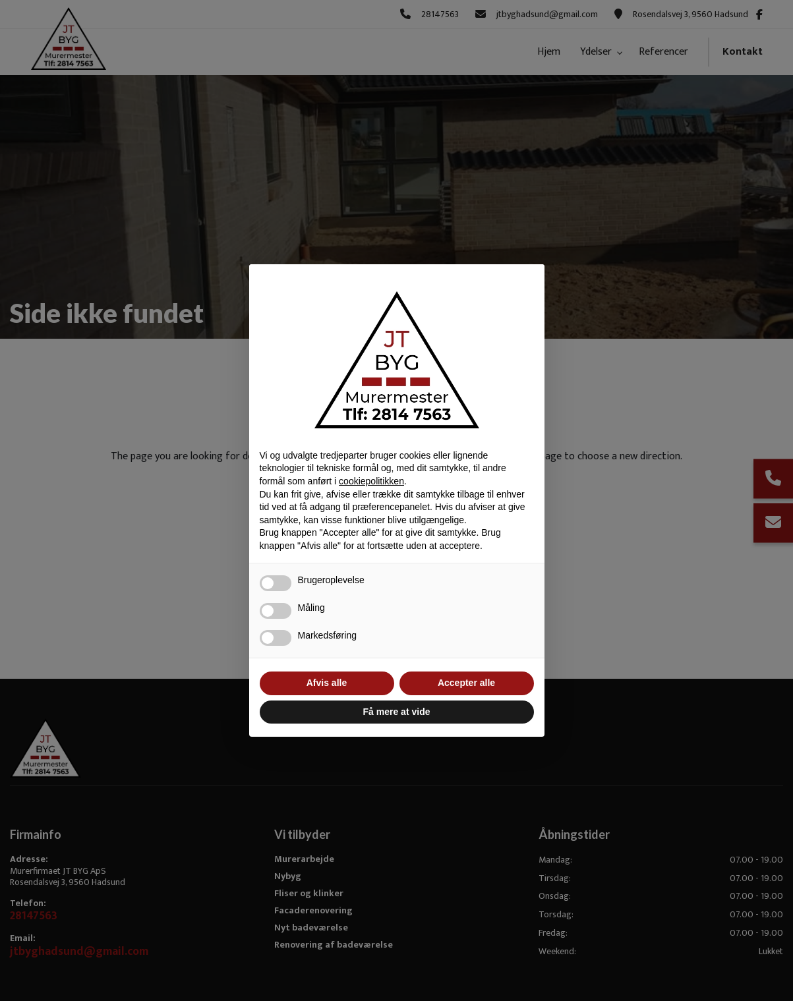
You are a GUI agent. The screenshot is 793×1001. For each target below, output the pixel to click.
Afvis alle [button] (327, 682)
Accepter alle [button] (466, 682)
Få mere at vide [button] (396, 711)
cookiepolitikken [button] (371, 481)
